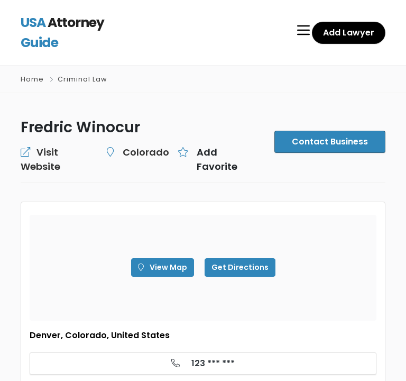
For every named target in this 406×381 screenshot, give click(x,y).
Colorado (131, 134)
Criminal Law (82, 61)
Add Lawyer (350, 23)
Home (32, 61)
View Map (165, 235)
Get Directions (236, 235)
